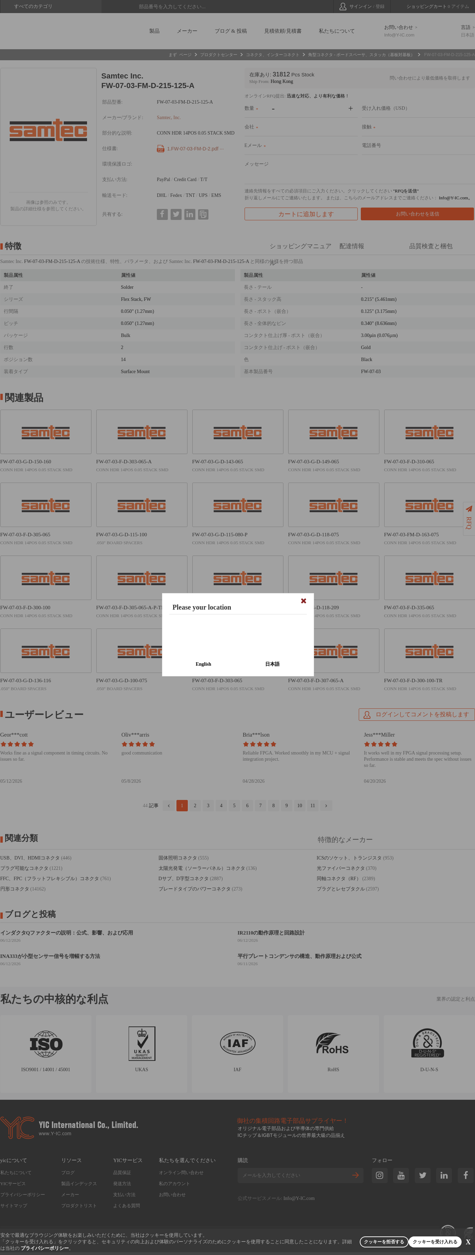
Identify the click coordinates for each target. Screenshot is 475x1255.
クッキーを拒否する (341, 1242)
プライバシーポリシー (98, 1248)
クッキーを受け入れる (416, 1242)
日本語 (272, 664)
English (203, 664)
